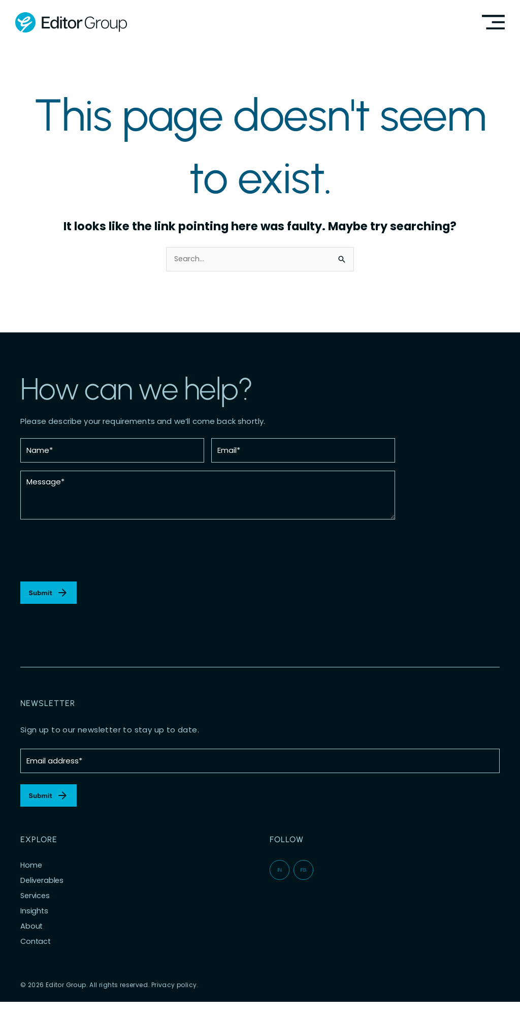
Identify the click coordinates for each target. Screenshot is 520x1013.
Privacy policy (174, 996)
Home (31, 877)
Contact (36, 953)
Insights (34, 922)
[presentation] (97, 556)
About (31, 938)
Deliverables (42, 892)
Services (35, 907)
